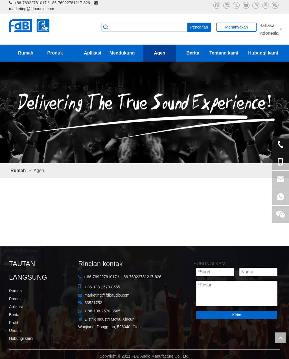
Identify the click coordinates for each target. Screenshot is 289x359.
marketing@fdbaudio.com (31, 8)
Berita (14, 314)
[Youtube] (245, 5)
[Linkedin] (226, 5)
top (280, 337)
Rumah (15, 291)
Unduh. (15, 330)
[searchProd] (144, 27)
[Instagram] (255, 5)
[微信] (275, 5)
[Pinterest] (265, 5)
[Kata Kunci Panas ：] (199, 27)
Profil (13, 322)
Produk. (16, 299)
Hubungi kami (21, 338)
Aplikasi (16, 306)
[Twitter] (236, 5)
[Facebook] (216, 5)
